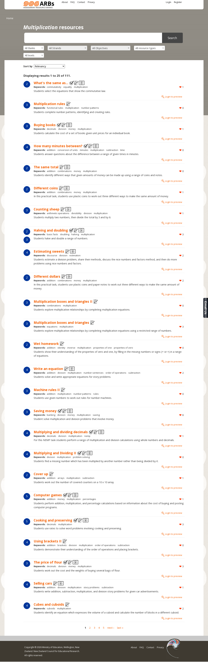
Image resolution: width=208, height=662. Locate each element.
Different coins (46, 188)
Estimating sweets (49, 251)
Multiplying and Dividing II (55, 453)
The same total (46, 167)
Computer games (48, 495)
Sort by (27, 66)
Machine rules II (47, 390)
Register (178, 2)
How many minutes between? (58, 146)
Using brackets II (48, 541)
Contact (81, 2)
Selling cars (43, 583)
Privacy (91, 2)
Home (9, 18)
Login (168, 2)
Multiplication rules (49, 104)
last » (120, 627)
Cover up (41, 474)
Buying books (45, 125)
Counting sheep (46, 209)
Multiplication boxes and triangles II (63, 301)
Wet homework (46, 343)
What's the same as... (51, 83)
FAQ (72, 2)
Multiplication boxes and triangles (61, 322)
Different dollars (47, 276)
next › (110, 627)
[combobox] (33, 48)
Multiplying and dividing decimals (61, 432)
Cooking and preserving (53, 520)
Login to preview (173, 96)
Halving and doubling (51, 230)
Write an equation (48, 369)
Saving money (45, 411)
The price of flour (48, 562)
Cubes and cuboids (49, 604)
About (65, 2)
